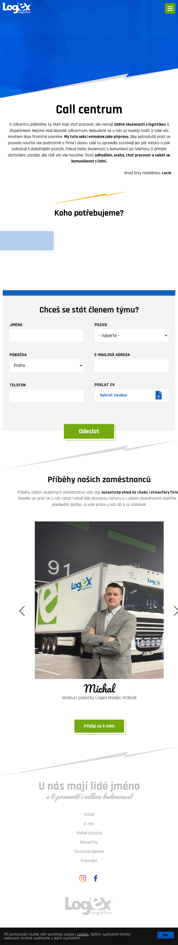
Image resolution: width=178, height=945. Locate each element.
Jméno (16, 421)
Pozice (100, 420)
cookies (83, 934)
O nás (89, 823)
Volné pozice (89, 833)
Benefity (89, 842)
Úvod (89, 814)
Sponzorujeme (89, 851)
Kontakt (89, 861)
